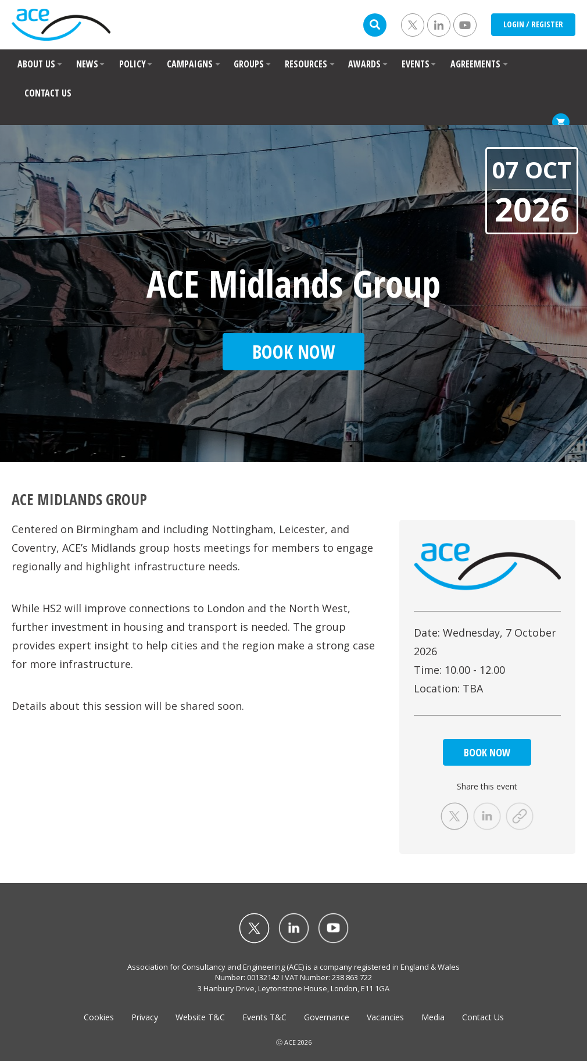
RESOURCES (306, 64)
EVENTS (415, 64)
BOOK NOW (487, 752)
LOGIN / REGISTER (533, 24)
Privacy (144, 1017)
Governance (326, 1017)
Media (433, 1017)
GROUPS (249, 64)
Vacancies (385, 1017)
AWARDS (364, 64)
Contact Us (483, 1017)
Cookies (99, 1017)
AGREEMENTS (475, 64)
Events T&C (264, 1017)
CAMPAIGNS (190, 64)
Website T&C (200, 1017)
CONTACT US (47, 93)
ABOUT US (36, 64)
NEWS (87, 64)
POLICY (132, 64)
